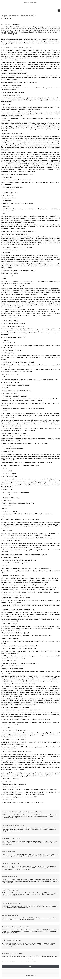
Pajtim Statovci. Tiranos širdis (11, 940)
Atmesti (30, 970)
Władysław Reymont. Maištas (11, 838)
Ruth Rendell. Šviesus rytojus (11, 903)
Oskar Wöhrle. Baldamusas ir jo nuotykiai (15, 927)
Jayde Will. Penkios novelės (11, 863)
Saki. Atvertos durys (8, 852)
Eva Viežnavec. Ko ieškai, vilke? (12, 953)
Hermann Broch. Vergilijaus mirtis (13, 825)
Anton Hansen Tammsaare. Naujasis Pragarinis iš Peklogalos (22, 812)
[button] (58, 959)
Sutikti (30, 966)
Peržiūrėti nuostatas (30, 975)
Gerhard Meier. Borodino (10, 915)
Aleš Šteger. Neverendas (10, 890)
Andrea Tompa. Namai (9, 877)
